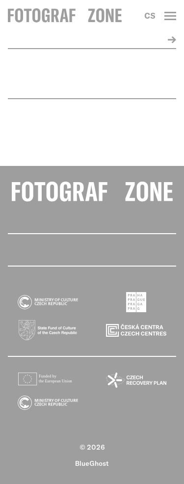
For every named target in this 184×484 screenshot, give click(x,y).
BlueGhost (92, 463)
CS (150, 16)
